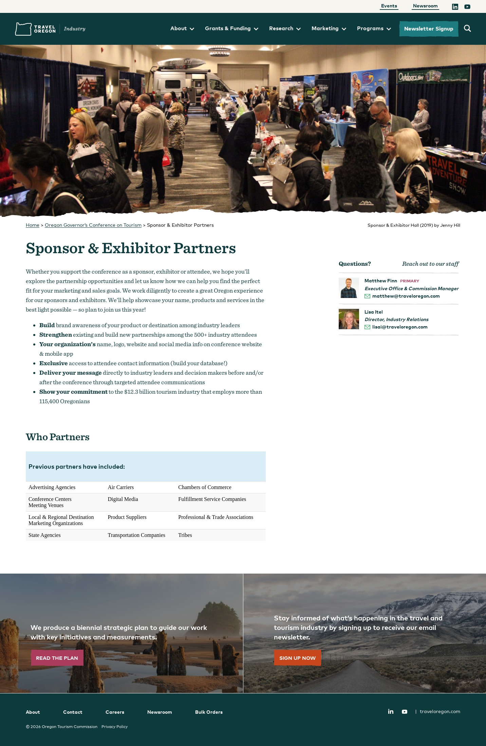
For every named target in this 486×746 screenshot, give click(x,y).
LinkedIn (390, 711)
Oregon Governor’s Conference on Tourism (93, 225)
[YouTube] (467, 8)
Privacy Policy (114, 726)
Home (32, 225)
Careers (115, 712)
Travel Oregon (50, 29)
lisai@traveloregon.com (400, 327)
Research (285, 28)
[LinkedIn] (455, 8)
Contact (72, 712)
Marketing (329, 28)
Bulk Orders (209, 712)
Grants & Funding (231, 28)
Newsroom (425, 5)
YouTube (404, 711)
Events (389, 5)
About (182, 28)
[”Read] (121, 633)
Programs (374, 28)
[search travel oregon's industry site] (467, 28)
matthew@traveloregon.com (406, 296)
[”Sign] (364, 633)
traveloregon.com (437, 711)
